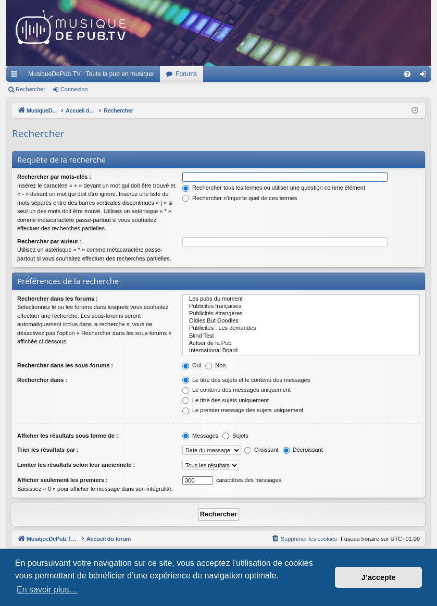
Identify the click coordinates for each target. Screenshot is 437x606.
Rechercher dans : (42, 380)
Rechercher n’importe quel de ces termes (239, 198)
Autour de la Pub (301, 343)
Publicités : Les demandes (301, 328)
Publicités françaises (301, 306)
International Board (301, 350)
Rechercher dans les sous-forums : (65, 365)
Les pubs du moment (301, 299)
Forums (186, 74)
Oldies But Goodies (301, 321)
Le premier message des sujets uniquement (242, 410)
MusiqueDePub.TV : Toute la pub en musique (91, 74)
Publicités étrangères (301, 313)
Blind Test (301, 336)
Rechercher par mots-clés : (54, 177)
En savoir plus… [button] (47, 589)
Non (215, 365)
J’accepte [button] (378, 577)
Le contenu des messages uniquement (236, 390)
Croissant (261, 450)
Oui (191, 365)
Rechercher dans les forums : (57, 298)
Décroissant (303, 450)
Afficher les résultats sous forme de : (67, 435)
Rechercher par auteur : (49, 241)
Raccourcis (16, 76)
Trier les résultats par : (48, 450)
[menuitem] (407, 74)
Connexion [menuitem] (425, 76)
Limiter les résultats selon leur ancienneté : (76, 465)
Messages (200, 435)
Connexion (74, 89)
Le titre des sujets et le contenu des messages (246, 380)
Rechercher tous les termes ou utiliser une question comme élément (273, 187)
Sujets (235, 435)
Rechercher (30, 89)
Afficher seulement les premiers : (62, 480)
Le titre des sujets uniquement (225, 400)
